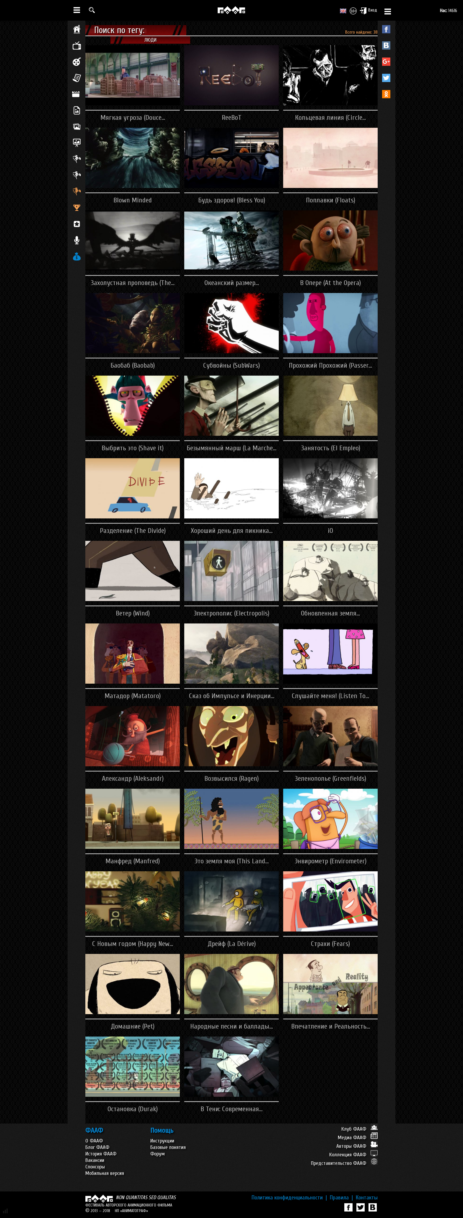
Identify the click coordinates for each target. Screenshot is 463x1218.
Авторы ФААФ (357, 1146)
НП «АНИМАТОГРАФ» (131, 1210)
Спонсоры (95, 1167)
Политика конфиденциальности (289, 1197)
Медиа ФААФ (358, 1137)
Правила (341, 1197)
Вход (368, 10)
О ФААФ (94, 1141)
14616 (448, 10)
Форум (157, 1154)
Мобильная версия (104, 1173)
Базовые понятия (168, 1147)
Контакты (367, 1197)
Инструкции (162, 1141)
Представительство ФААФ (344, 1163)
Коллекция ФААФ (353, 1155)
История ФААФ (100, 1154)
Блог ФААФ (97, 1147)
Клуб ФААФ (359, 1129)
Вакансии (94, 1160)
